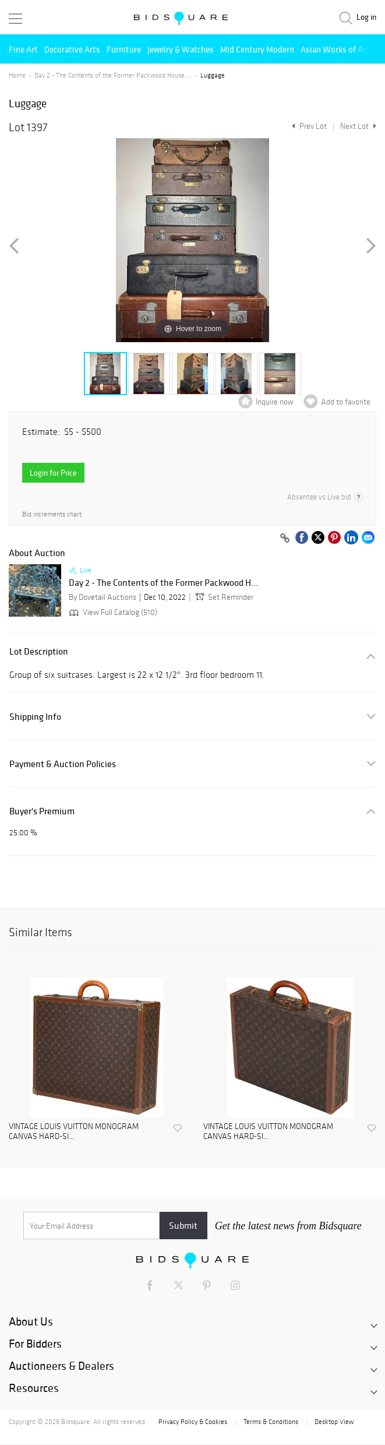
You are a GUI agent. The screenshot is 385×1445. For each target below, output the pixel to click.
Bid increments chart (52, 514)
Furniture (124, 49)
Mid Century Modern (257, 49)
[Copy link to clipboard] (285, 539)
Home (17, 75)
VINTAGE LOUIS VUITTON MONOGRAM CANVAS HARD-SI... (74, 1131)
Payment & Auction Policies (62, 763)
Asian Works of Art (335, 49)
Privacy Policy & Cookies (192, 1422)
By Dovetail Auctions (102, 597)
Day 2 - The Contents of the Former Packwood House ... (113, 75)
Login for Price (53, 472)
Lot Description (38, 651)
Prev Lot (308, 126)
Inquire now (275, 402)
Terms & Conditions (270, 1422)
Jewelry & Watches (180, 49)
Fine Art (23, 49)
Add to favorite (345, 402)
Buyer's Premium (42, 811)
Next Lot (358, 126)
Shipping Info (35, 716)
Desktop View (334, 1422)
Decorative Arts (72, 49)
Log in (366, 17)
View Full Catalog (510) (112, 612)
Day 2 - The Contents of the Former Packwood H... (163, 583)
